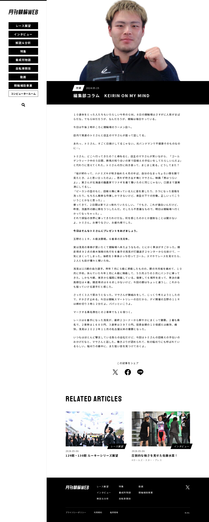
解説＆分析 (23, 43)
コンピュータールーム (23, 93)
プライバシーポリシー (76, 512)
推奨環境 (114, 512)
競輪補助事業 (23, 85)
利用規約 (98, 512)
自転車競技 (23, 68)
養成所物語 (23, 60)
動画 (23, 77)
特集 (23, 51)
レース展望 (23, 26)
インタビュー (23, 34)
